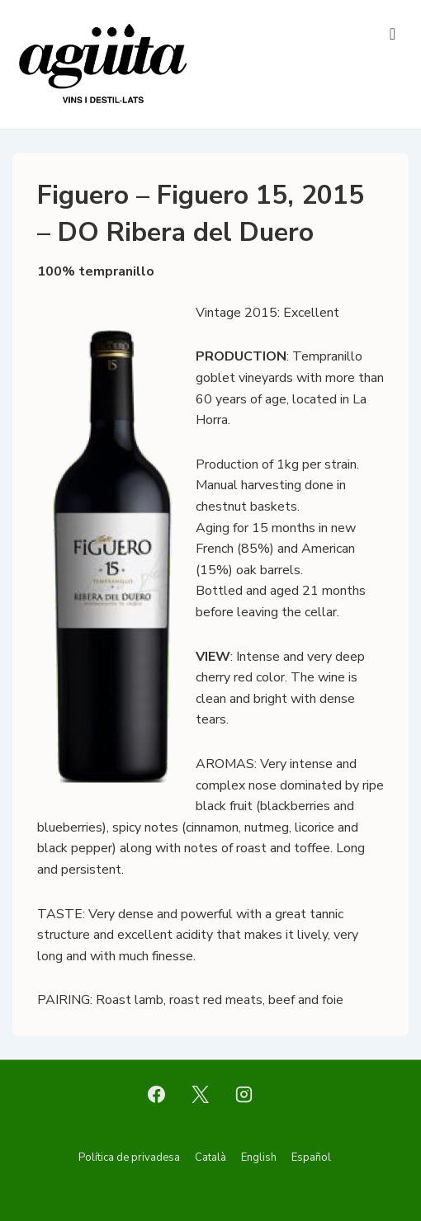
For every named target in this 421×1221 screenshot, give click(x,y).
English (259, 1157)
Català (210, 1157)
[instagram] (243, 1094)
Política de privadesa (129, 1157)
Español (311, 1157)
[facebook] (157, 1094)
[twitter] (200, 1094)
